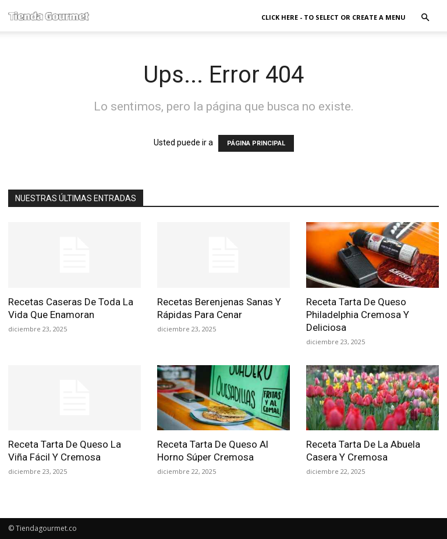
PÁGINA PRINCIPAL (256, 143)
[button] (425, 17)
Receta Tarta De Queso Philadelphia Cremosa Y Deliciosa (357, 314)
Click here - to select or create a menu (333, 17)
